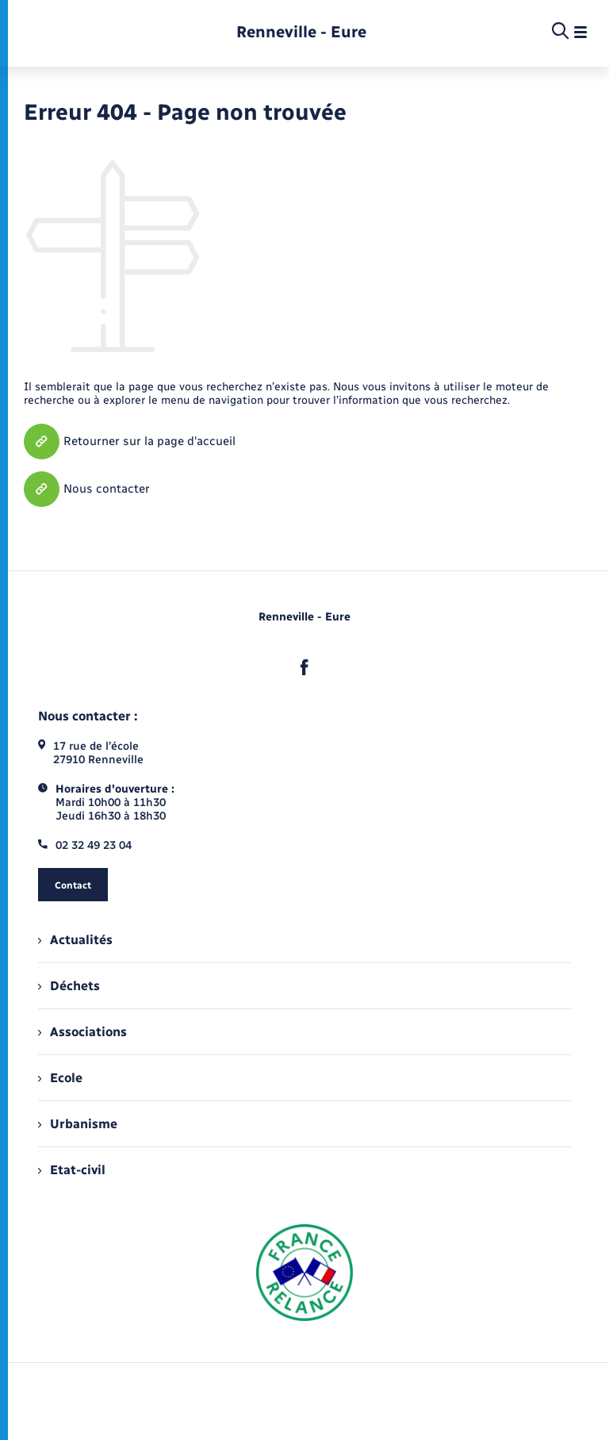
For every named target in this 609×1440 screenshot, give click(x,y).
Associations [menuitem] (82, 1031)
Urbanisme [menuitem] (77, 1123)
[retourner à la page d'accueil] (301, 32)
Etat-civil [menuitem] (71, 1169)
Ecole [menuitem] (60, 1077)
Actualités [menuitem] (75, 939)
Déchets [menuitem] (69, 985)
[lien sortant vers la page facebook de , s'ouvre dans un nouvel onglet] (304, 667)
